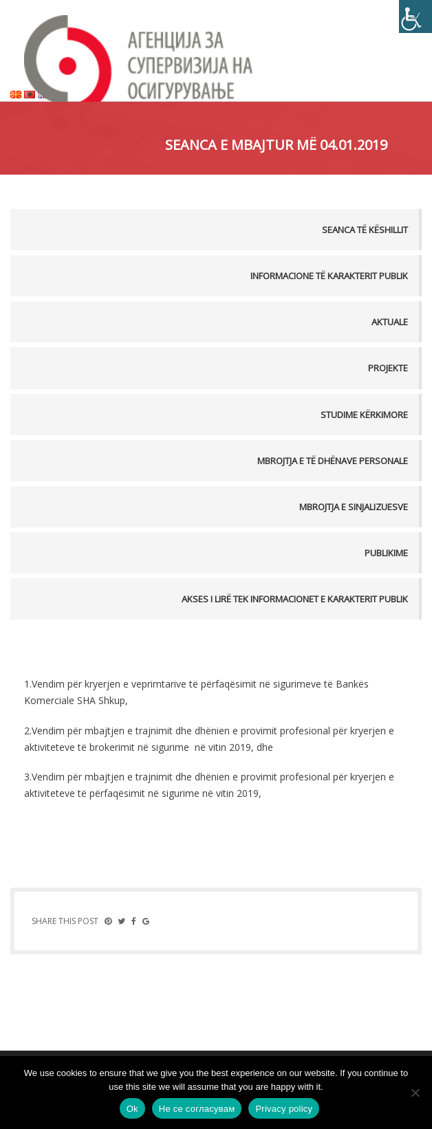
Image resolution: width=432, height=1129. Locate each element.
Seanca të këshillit (365, 229)
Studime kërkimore (364, 414)
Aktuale (389, 322)
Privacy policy (283, 1109)
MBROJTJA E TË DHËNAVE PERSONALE (332, 460)
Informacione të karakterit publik (329, 276)
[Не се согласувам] (415, 1092)
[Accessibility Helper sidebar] (415, 16)
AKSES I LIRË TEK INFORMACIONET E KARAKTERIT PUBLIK (295, 599)
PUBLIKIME (386, 553)
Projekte (388, 368)
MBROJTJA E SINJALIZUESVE (353, 507)
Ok (132, 1109)
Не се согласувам (197, 1109)
